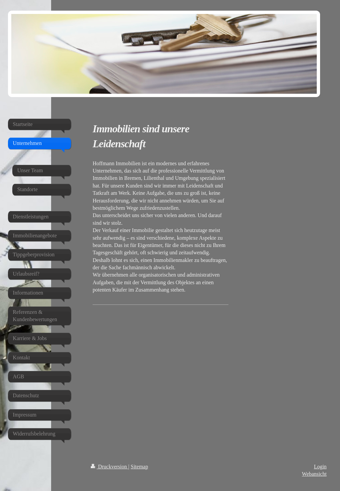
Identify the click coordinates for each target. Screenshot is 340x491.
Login (320, 466)
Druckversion (109, 466)
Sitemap (139, 466)
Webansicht (314, 474)
